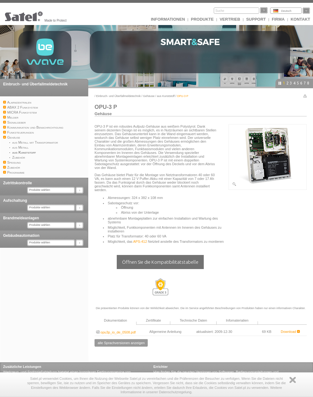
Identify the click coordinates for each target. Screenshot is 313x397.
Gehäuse (149, 96)
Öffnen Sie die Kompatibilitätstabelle (160, 262)
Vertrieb (230, 19)
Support (256, 19)
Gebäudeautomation (21, 235)
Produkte (202, 19)
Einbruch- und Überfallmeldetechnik (35, 84)
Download (290, 331)
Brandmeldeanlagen (21, 218)
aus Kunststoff (166, 96)
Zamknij (293, 380)
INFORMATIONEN (168, 19)
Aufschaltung (15, 200)
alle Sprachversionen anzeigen (121, 343)
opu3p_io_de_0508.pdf (116, 332)
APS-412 (140, 241)
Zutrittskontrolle (17, 183)
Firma (278, 19)
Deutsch (286, 11)
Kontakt (300, 19)
